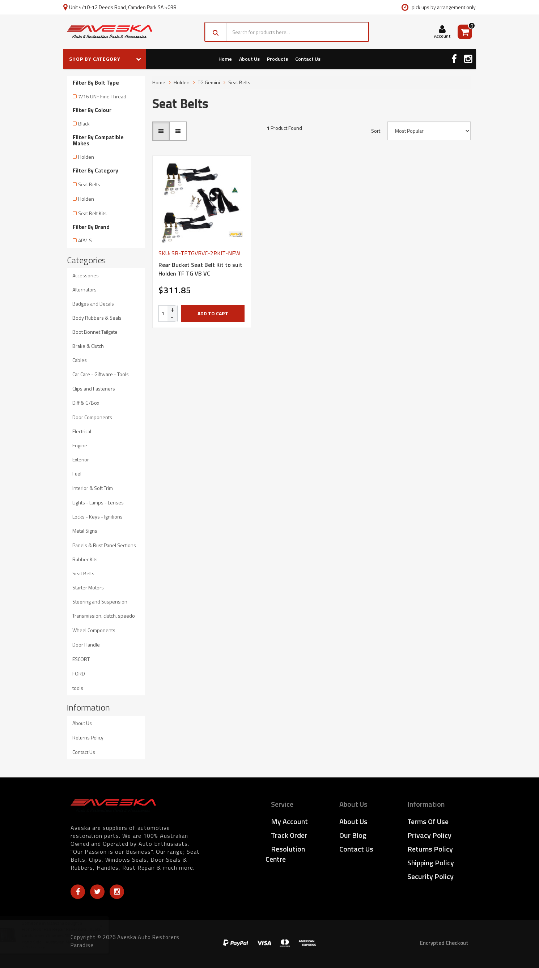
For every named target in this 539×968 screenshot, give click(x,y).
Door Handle (86, 644)
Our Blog (352, 835)
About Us (249, 59)
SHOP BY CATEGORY (105, 59)
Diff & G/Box (85, 402)
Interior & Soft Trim (92, 488)
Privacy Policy (429, 835)
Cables (79, 360)
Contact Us (308, 59)
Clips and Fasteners (93, 388)
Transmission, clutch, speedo (103, 615)
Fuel (76, 473)
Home (225, 59)
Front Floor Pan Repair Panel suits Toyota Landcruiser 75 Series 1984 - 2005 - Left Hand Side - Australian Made (68, 935)
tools (77, 688)
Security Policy (430, 876)
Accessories (85, 275)
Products (277, 59)
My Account (289, 821)
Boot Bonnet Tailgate (95, 332)
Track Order (289, 835)
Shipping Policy (430, 862)
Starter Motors (88, 587)
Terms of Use (428, 821)
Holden (86, 157)
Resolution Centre (285, 854)
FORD (78, 673)
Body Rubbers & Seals (97, 317)
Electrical (81, 431)
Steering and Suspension (99, 601)
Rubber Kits (85, 559)
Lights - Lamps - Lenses (98, 502)
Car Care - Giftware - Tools (100, 374)
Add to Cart (213, 313)
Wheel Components (93, 630)
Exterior (80, 459)
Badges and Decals (93, 303)
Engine (79, 445)
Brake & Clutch (88, 346)
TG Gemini (209, 82)
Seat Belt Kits (92, 213)
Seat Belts (89, 184)
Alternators (84, 289)
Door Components (92, 417)
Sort (375, 131)
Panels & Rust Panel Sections (104, 545)
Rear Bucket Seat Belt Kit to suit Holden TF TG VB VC (200, 269)
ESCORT (81, 659)
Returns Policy (87, 737)
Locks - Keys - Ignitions (97, 516)
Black (84, 123)
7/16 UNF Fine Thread (102, 96)
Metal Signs (84, 530)
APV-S (85, 240)
